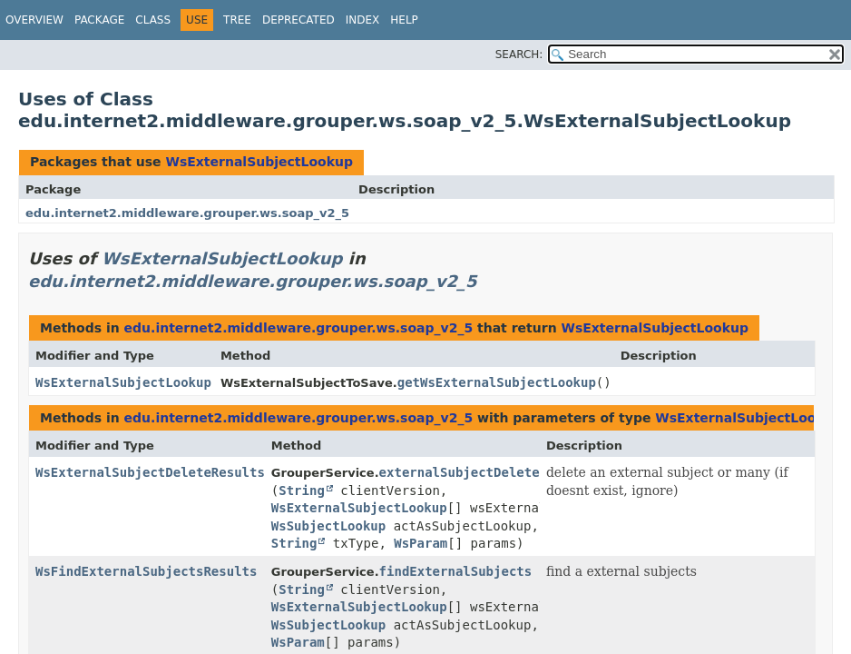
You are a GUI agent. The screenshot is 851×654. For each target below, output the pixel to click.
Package (99, 20)
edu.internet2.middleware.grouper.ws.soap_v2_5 (187, 213)
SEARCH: (519, 54)
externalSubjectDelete (459, 472)
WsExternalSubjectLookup (259, 161)
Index (363, 20)
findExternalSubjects (456, 571)
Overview (34, 20)
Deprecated (298, 20)
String (302, 490)
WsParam (420, 543)
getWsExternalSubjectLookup (496, 382)
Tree (237, 20)
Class (153, 20)
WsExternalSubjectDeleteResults (150, 472)
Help (404, 20)
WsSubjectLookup (328, 526)
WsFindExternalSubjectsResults (146, 571)
